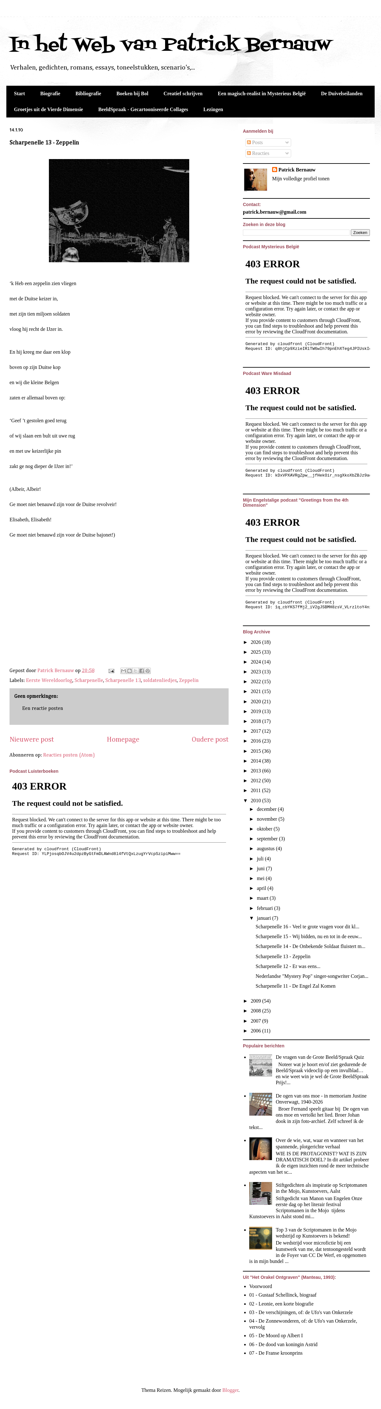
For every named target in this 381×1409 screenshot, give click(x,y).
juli (261, 858)
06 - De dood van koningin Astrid (283, 1344)
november (267, 819)
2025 (256, 652)
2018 (256, 721)
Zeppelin (189, 680)
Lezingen (213, 109)
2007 (256, 1021)
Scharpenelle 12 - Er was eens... (288, 966)
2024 (256, 661)
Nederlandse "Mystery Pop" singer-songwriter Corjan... (312, 976)
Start (19, 93)
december (267, 809)
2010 (256, 800)
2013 (256, 770)
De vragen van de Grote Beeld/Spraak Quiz (320, 1057)
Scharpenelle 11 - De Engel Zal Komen (296, 986)
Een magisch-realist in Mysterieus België (262, 93)
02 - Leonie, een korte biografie (281, 1303)
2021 (256, 691)
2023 (256, 671)
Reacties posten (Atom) (69, 755)
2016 (256, 741)
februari (265, 908)
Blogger (230, 1390)
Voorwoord (260, 1286)
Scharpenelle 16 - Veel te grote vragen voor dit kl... (307, 926)
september (268, 838)
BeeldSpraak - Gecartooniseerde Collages (143, 109)
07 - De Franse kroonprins (276, 1353)
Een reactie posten (42, 708)
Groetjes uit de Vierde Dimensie (48, 109)
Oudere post (210, 739)
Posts (255, 142)
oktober (265, 828)
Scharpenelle (89, 680)
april (262, 888)
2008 (256, 1010)
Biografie (50, 93)
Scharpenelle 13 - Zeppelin (283, 956)
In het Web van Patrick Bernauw (170, 45)
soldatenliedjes (160, 680)
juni (261, 868)
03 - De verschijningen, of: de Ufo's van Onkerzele (301, 1312)
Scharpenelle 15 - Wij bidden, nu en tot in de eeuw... (309, 936)
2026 (256, 642)
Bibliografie (88, 93)
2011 (256, 790)
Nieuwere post (32, 739)
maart (263, 898)
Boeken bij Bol (132, 93)
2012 (256, 780)
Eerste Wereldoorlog (49, 680)
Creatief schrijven (183, 93)
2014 (256, 761)
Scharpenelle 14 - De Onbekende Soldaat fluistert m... (310, 946)
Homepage (123, 739)
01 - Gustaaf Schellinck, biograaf (283, 1295)
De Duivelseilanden (342, 93)
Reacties (258, 153)
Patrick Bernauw (297, 169)
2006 (256, 1030)
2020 (256, 701)
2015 (256, 751)
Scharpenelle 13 (123, 680)
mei (261, 878)
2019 (256, 711)
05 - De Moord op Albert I (276, 1335)
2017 (256, 731)
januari (264, 918)
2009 (256, 1001)
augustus (266, 848)
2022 (256, 681)
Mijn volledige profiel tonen (301, 178)
